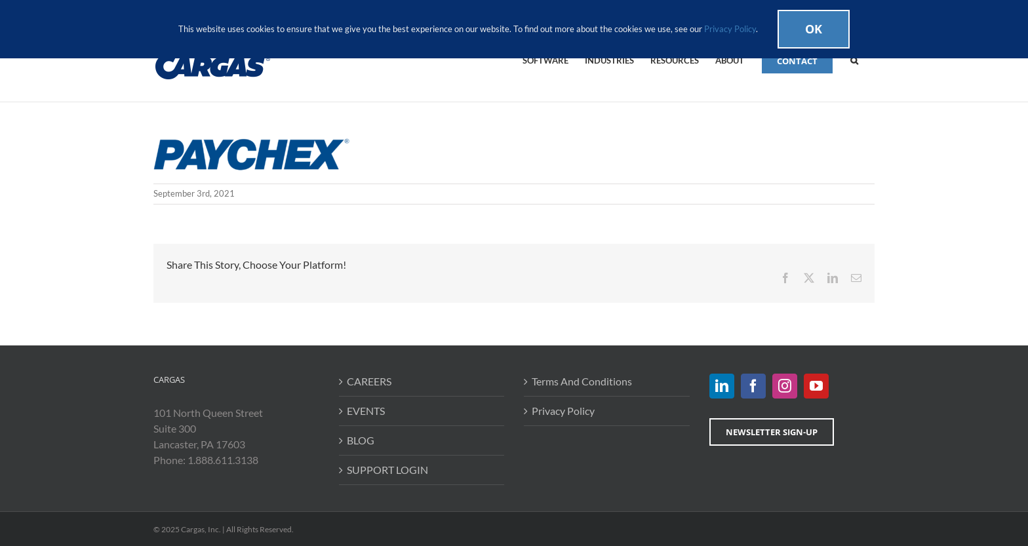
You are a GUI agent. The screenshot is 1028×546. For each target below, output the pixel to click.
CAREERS (369, 381)
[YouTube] (816, 386)
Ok (813, 29)
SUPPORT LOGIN (387, 469)
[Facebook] (753, 386)
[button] (854, 59)
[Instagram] (784, 386)
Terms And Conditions (582, 381)
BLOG (360, 440)
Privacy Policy (563, 410)
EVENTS (366, 410)
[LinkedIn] (721, 386)
